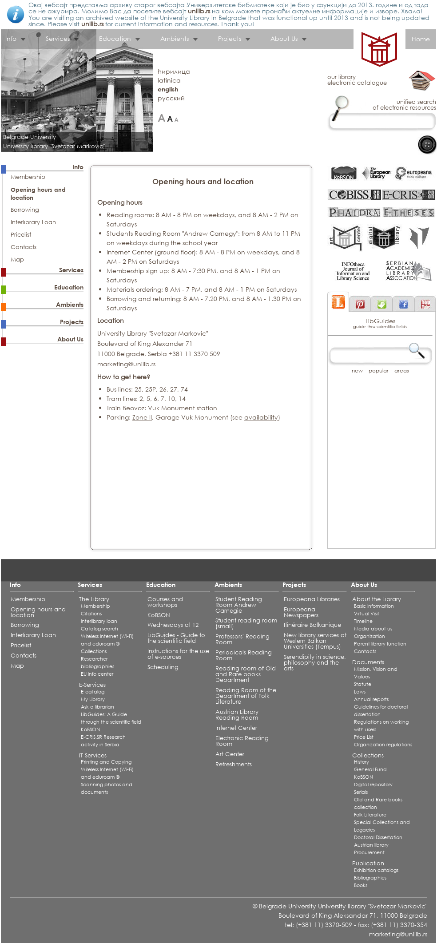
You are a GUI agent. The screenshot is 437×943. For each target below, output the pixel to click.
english (168, 89)
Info (10, 38)
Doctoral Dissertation (378, 837)
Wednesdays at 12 (173, 625)
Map (17, 259)
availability (261, 417)
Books (360, 885)
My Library (93, 699)
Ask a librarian (97, 706)
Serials (361, 792)
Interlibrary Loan (33, 222)
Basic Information (374, 606)
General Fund (370, 769)
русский (171, 98)
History (361, 761)
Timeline (363, 621)
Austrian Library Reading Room (236, 714)
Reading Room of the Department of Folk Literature (245, 695)
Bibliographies (370, 877)
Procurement (369, 852)
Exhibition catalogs (376, 870)
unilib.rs (199, 11)
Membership (28, 177)
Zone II (142, 417)
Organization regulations (383, 744)
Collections (94, 651)
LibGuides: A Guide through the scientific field (111, 718)
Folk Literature (370, 814)
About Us (284, 38)
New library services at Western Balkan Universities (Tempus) (315, 640)
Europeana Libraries (312, 599)
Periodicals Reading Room (243, 655)
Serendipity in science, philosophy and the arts (315, 662)
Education (115, 38)
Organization (369, 636)
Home (421, 39)
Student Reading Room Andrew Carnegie (238, 604)
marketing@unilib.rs (126, 364)
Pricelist (21, 234)
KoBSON (90, 729)
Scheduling (163, 667)
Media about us (373, 628)
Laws (359, 691)
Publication (368, 863)
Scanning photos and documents (106, 788)
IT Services (93, 755)
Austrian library (371, 844)
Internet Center (236, 728)
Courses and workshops (165, 602)
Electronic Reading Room (242, 741)
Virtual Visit (366, 613)
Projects (229, 38)
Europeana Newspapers (301, 612)
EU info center (97, 674)
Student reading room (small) (246, 623)
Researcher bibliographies (97, 662)
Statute (362, 684)
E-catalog (92, 691)
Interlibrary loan (99, 621)
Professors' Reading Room (242, 639)
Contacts (23, 247)
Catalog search (99, 628)
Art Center (229, 754)
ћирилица (174, 71)
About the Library (376, 599)
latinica (169, 80)
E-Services (92, 685)
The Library (94, 599)
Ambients (174, 38)
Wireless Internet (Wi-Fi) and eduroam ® (107, 640)
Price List (363, 737)
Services (58, 38)
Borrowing (25, 210)
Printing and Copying (106, 761)
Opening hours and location (38, 612)
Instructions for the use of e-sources (178, 654)
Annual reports (371, 699)
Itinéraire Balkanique (312, 625)
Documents (368, 662)
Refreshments (233, 764)
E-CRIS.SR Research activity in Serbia (103, 740)
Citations (91, 613)
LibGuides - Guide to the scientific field (176, 638)
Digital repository (373, 784)
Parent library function (380, 643)
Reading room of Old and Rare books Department (245, 674)
